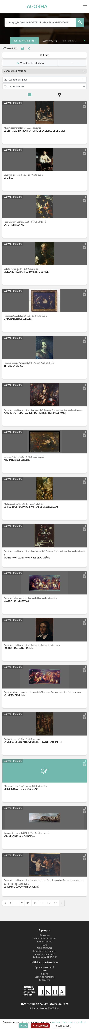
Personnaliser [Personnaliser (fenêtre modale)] (61, 1025)
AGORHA (37, 6)
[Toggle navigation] (85, 6)
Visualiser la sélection (30, 62)
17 (48, 902)
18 (55, 902)
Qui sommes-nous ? (44, 967)
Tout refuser (40, 1025)
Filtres (44, 55)
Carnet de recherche (44, 977)
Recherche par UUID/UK (45, 957)
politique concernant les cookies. (69, 1022)
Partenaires (44, 980)
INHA (44, 970)
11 (28, 902)
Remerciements (44, 941)
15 (41, 902)
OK (23, 1025)
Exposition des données (44, 951)
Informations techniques (44, 938)
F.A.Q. (44, 945)
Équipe (44, 973)
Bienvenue (44, 935)
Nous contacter (44, 948)
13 (35, 902)
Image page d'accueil (44, 954)
